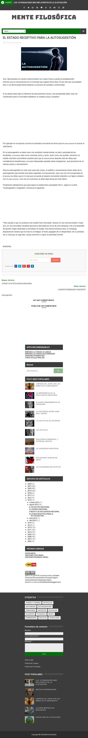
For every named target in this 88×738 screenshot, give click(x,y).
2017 (30, 495)
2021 (30, 486)
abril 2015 (33, 520)
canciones (30, 610)
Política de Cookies (31, 663)
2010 (30, 532)
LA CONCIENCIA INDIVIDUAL (47, 448)
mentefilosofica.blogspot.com (50, 582)
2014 (30, 523)
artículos (47, 603)
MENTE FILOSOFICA (32, 575)
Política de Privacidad (32, 667)
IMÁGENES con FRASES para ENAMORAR (40, 354)
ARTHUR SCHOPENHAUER (46, 689)
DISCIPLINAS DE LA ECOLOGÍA (48, 717)
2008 (30, 537)
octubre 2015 (34, 502)
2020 (30, 488)
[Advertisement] (44, 120)
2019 (30, 491)
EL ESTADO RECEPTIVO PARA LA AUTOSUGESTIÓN (41, 515)
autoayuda (31, 606)
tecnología (54, 618)
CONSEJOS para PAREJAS (34, 358)
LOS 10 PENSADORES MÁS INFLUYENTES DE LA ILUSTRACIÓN (40, 2)
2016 (30, 498)
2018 (30, 493)
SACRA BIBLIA (30, 553)
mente (51, 614)
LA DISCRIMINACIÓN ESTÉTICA (48, 467)
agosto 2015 (34, 505)
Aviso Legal (29, 660)
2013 (30, 525)
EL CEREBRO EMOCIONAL (38, 509)
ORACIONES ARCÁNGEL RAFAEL (36, 557)
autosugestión (16, 42)
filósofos (41, 614)
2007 (30, 539)
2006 (30, 541)
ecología (53, 610)
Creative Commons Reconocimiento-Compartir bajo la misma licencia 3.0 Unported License (42, 578)
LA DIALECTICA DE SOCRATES (48, 421)
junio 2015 (33, 518)
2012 (30, 527)
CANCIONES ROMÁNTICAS (34, 356)
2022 (30, 484)
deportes (42, 610)
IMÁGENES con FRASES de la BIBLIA (38, 352)
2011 (30, 530)
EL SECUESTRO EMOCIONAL (39, 507)
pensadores (31, 618)
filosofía (30, 614)
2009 (30, 534)
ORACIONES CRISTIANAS (34, 555)
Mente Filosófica (44, 17)
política (43, 618)
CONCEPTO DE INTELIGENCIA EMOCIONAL (44, 511)
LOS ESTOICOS (42, 430)
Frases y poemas (33, 603)
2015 (30, 500)
